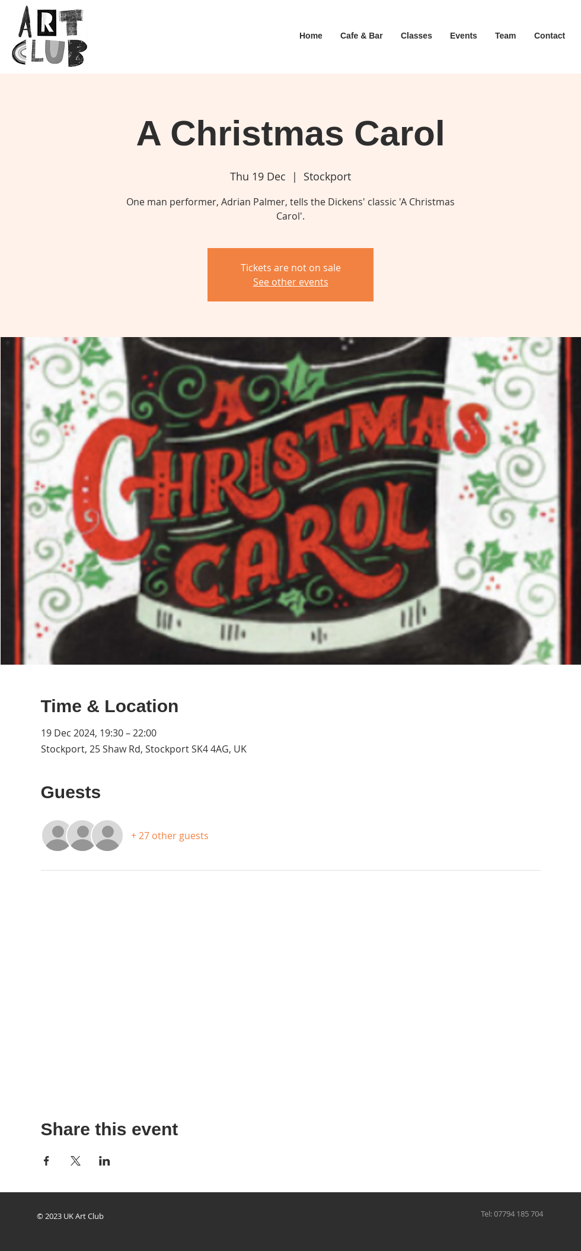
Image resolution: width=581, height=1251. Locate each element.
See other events (290, 281)
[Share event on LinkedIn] (104, 1161)
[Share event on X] (75, 1161)
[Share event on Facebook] (46, 1161)
